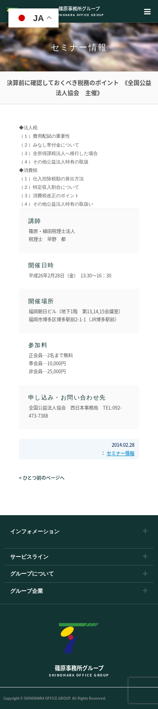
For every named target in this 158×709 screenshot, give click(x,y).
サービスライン (29, 557)
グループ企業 (26, 591)
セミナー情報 (120, 453)
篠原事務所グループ (79, 11)
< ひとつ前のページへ (41, 477)
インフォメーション (34, 531)
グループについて (32, 573)
